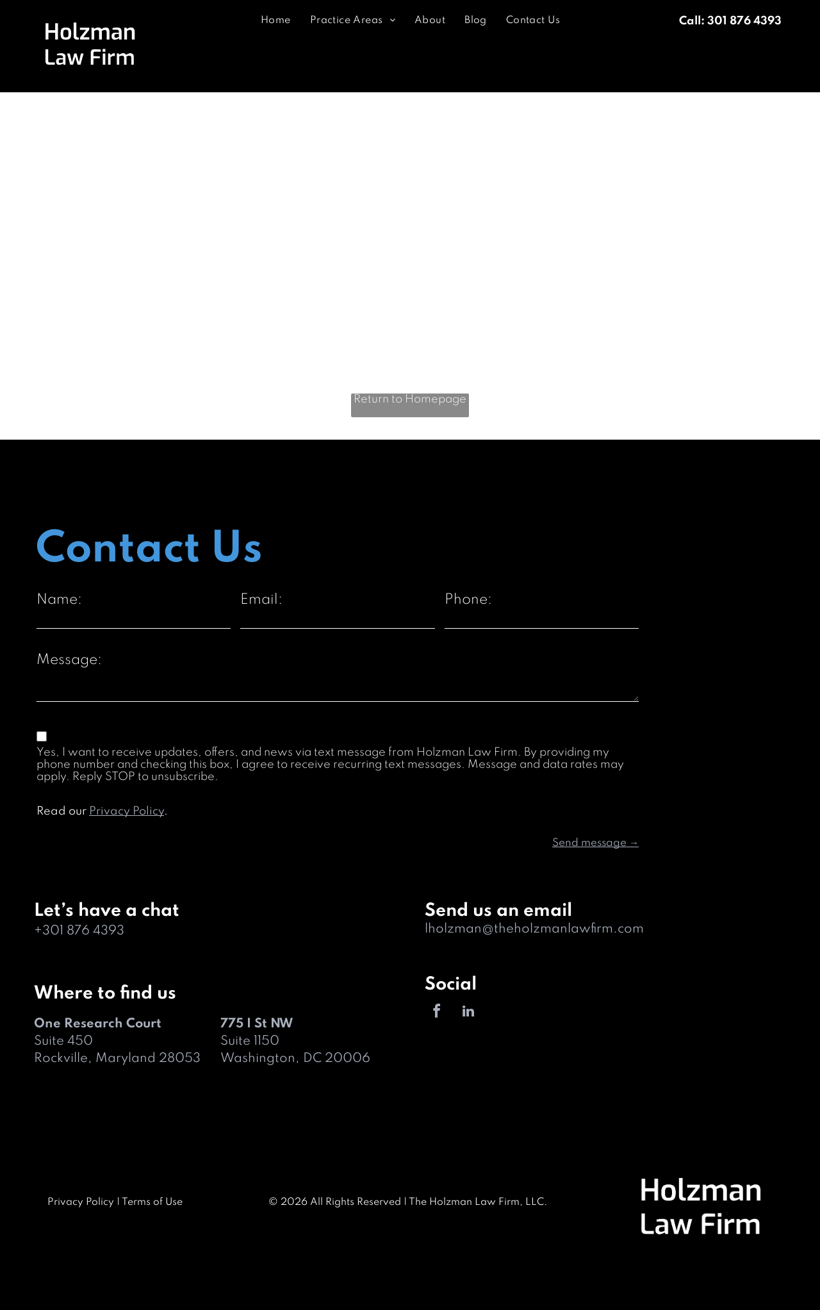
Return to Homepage (410, 399)
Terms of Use (152, 1202)
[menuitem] (275, 20)
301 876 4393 (83, 931)
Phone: (468, 600)
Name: (59, 600)
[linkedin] (468, 1013)
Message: (69, 660)
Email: (261, 600)
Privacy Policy (126, 811)
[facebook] (437, 1013)
